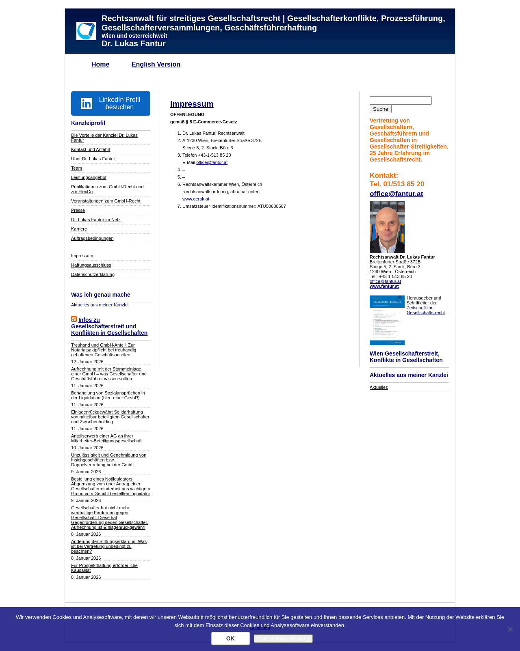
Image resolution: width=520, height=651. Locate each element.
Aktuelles (379, 387)
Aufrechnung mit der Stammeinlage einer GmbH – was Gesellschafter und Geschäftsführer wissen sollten (109, 373)
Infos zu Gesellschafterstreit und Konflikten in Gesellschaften (109, 326)
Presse (78, 210)
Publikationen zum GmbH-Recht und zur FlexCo (107, 189)
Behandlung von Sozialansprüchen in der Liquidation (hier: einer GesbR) (108, 395)
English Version (156, 64)
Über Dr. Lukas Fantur (93, 158)
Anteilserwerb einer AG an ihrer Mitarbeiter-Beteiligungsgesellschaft (106, 438)
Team (76, 168)
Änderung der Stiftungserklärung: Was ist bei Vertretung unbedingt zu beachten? (109, 546)
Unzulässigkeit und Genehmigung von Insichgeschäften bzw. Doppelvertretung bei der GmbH (108, 460)
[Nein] (510, 629)
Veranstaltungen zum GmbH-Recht (106, 200)
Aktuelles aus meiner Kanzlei (99, 304)
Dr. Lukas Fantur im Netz (96, 219)
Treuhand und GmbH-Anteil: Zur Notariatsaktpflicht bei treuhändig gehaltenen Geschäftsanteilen (103, 350)
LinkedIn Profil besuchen (110, 103)
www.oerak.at (195, 198)
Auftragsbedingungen (92, 238)
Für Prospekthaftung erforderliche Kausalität (104, 568)
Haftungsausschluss (91, 265)
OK (230, 638)
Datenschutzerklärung (93, 274)
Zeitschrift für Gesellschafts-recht (426, 310)
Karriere (79, 228)
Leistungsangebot (88, 177)
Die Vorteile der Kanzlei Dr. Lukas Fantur (104, 137)
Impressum (82, 255)
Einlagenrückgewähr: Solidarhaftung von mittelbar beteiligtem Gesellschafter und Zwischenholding (110, 417)
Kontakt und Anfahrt (90, 149)
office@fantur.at (396, 194)
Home (100, 64)
